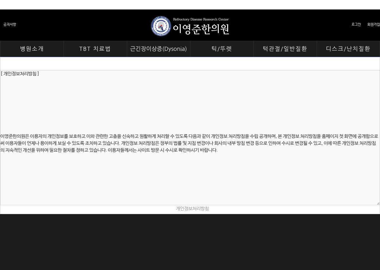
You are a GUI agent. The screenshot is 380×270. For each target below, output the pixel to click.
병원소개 (32, 49)
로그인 (356, 25)
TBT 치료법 (95, 49)
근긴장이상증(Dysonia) (158, 49)
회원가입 (373, 25)
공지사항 (9, 25)
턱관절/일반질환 (285, 49)
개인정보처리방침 (192, 208)
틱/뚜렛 (221, 49)
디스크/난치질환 (348, 49)
